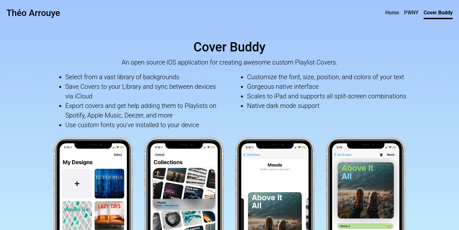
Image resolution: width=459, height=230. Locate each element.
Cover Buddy (438, 13)
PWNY (411, 13)
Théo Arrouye (33, 13)
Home (392, 13)
